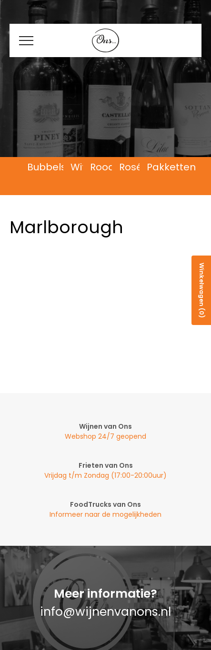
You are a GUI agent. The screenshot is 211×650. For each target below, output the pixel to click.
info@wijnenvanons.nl (105, 611)
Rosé (130, 167)
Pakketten (171, 167)
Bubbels (46, 167)
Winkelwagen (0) (202, 290)
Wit (78, 167)
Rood (102, 167)
